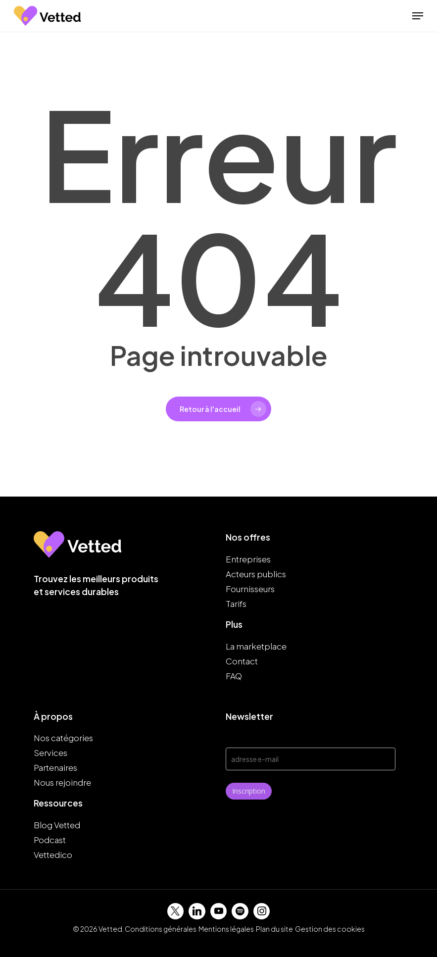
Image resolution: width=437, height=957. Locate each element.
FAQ (234, 675)
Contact (242, 660)
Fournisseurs (250, 588)
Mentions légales (226, 928)
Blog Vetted (57, 824)
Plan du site (274, 928)
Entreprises (248, 559)
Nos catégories (63, 737)
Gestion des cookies (330, 928)
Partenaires (55, 767)
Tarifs (236, 603)
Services (50, 752)
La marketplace (256, 646)
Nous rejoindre (62, 782)
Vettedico (53, 854)
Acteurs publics (256, 573)
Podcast (50, 839)
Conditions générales (160, 928)
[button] (417, 16)
